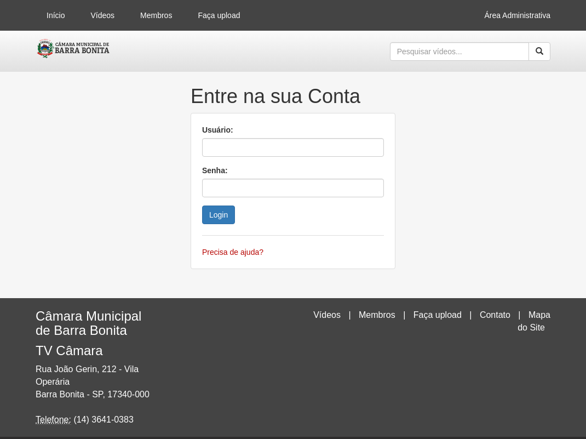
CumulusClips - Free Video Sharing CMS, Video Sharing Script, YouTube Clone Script (74, 51)
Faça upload (219, 15)
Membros (156, 15)
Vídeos (102, 15)
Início (56, 15)
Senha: (215, 170)
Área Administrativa (517, 15)
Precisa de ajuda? (232, 252)
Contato (495, 315)
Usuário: (217, 130)
